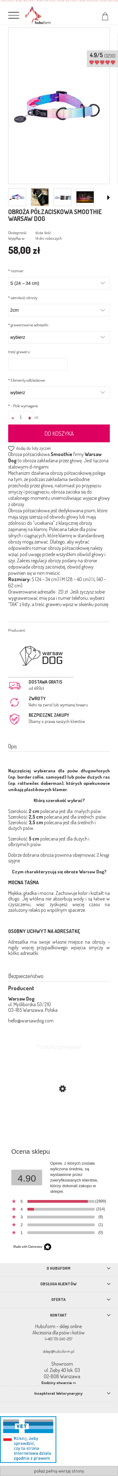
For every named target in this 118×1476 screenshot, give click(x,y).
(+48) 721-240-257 (58, 1338)
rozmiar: (16, 270)
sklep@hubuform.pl (58, 1351)
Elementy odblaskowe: (27, 380)
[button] (108, 197)
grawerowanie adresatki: (28, 324)
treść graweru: (19, 351)
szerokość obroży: (23, 297)
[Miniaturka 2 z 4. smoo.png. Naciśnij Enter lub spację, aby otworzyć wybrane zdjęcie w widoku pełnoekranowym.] (39, 197)
